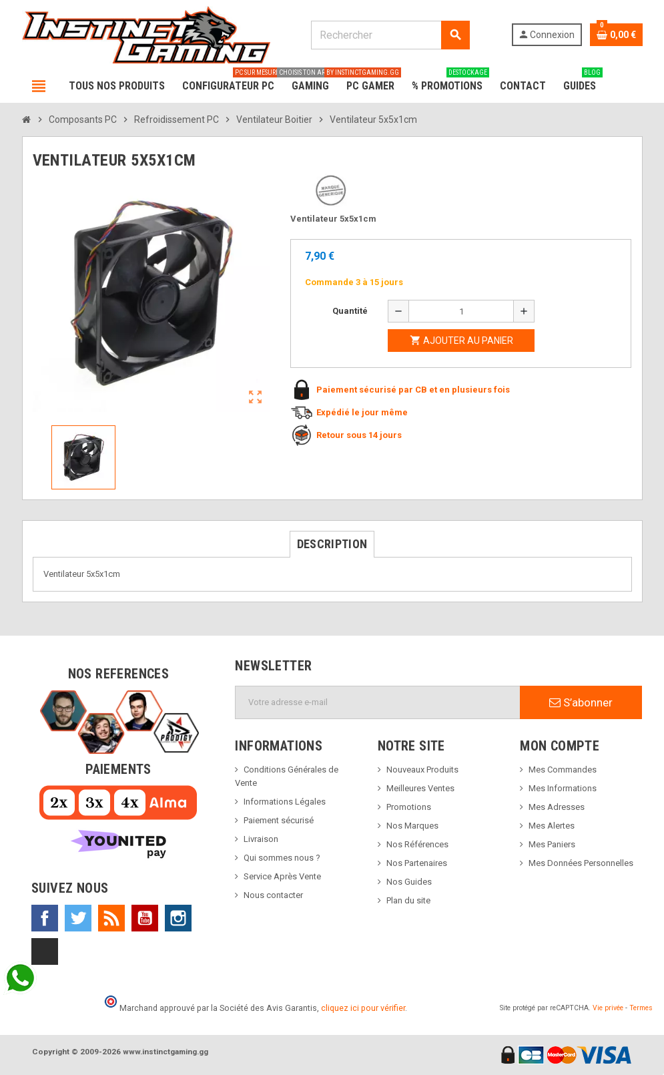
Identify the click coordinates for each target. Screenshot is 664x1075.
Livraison (261, 839)
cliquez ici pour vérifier (363, 1008)
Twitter (78, 918)
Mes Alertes (552, 826)
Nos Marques (412, 826)
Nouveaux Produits (422, 770)
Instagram (178, 918)
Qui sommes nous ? (282, 858)
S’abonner (581, 702)
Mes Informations (563, 788)
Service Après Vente (282, 876)
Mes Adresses (557, 807)
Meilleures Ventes (420, 788)
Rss (111, 918)
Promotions (408, 807)
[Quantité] (461, 311)
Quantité (350, 311)
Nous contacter (273, 895)
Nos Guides (409, 882)
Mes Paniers (552, 844)
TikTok (44, 951)
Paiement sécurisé (279, 820)
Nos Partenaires (416, 863)
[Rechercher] (390, 35)
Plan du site (408, 900)
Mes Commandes (563, 770)
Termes (641, 1008)
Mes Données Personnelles (581, 863)
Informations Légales (285, 802)
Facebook (44, 918)
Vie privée (608, 1008)
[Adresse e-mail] (378, 702)
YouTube (144, 918)
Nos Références (417, 844)
